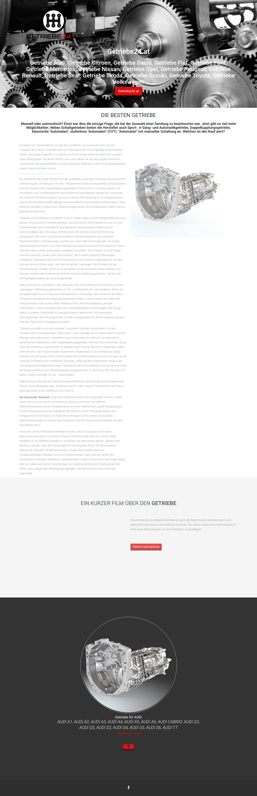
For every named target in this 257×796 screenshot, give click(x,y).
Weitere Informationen (145, 546)
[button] (125, 747)
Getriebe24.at (128, 91)
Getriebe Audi (128, 733)
